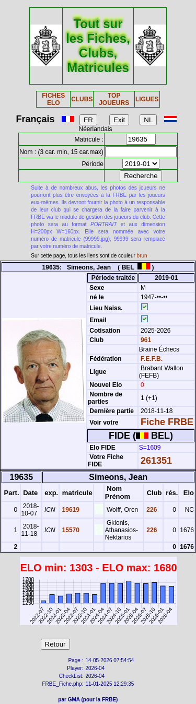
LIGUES (147, 99)
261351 (156, 460)
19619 (69, 509)
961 (145, 340)
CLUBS (82, 99)
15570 (69, 530)
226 (151, 509)
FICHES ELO (53, 99)
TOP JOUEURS (114, 99)
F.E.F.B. (152, 358)
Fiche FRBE (167, 422)
